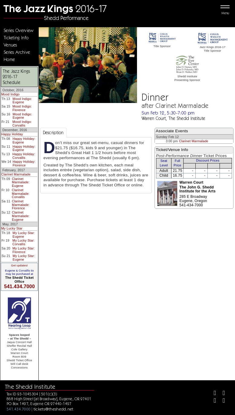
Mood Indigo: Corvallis (22, 123)
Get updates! (19, 265)
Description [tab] (53, 132)
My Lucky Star (11, 228)
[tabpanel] (96, 165)
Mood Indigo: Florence (22, 108)
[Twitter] (221, 393)
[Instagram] (212, 401)
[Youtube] (221, 401)
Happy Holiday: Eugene (23, 140)
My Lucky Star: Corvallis (23, 242)
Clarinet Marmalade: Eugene (20, 182)
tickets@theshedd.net (53, 409)
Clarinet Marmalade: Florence (20, 204)
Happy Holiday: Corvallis (23, 155)
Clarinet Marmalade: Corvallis (20, 193)
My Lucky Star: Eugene (24, 234)
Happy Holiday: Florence (24, 163)
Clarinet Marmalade (16, 174)
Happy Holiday (12, 134)
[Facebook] (212, 393)
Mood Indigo (10, 94)
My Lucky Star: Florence (23, 250)
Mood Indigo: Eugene (22, 100)
